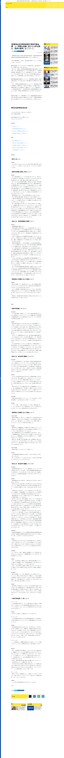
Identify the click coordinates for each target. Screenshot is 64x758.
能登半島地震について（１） (18, 140)
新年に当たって (16, 126)
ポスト (30, 696)
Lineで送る (38, 696)
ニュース (13, 0)
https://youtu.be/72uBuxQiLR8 (16, 119)
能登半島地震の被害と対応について (19, 128)
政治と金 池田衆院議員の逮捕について (20, 131)
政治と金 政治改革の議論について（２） (20, 147)
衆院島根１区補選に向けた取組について (20, 133)
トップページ (8, 0)
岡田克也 (22, 51)
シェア (34, 696)
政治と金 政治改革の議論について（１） (20, 143)
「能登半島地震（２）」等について (19, 149)
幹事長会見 (19, 51)
